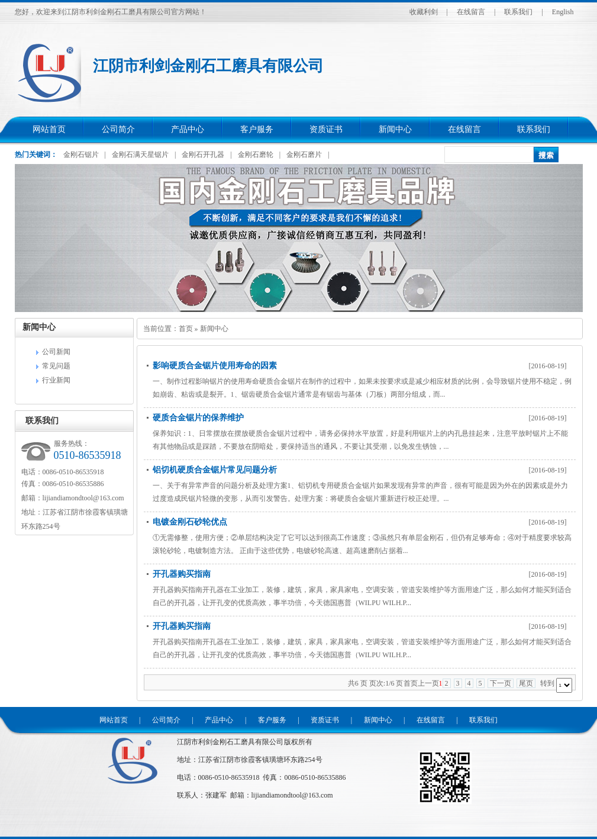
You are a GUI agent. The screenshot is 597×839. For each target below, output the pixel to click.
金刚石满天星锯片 (140, 154)
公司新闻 (56, 352)
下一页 (500, 683)
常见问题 (56, 366)
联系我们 (518, 12)
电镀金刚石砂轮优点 (190, 521)
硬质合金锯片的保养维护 (198, 417)
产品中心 (187, 129)
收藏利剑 (423, 12)
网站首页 (49, 129)
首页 (186, 328)
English (563, 12)
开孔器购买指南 (182, 574)
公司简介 (118, 129)
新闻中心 (395, 129)
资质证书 (326, 129)
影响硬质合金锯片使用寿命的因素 (215, 365)
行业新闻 (56, 380)
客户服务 (256, 129)
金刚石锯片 (81, 154)
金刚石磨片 (304, 154)
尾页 (526, 683)
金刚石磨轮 (255, 154)
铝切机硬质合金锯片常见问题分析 (215, 469)
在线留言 (471, 12)
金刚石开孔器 (203, 154)
